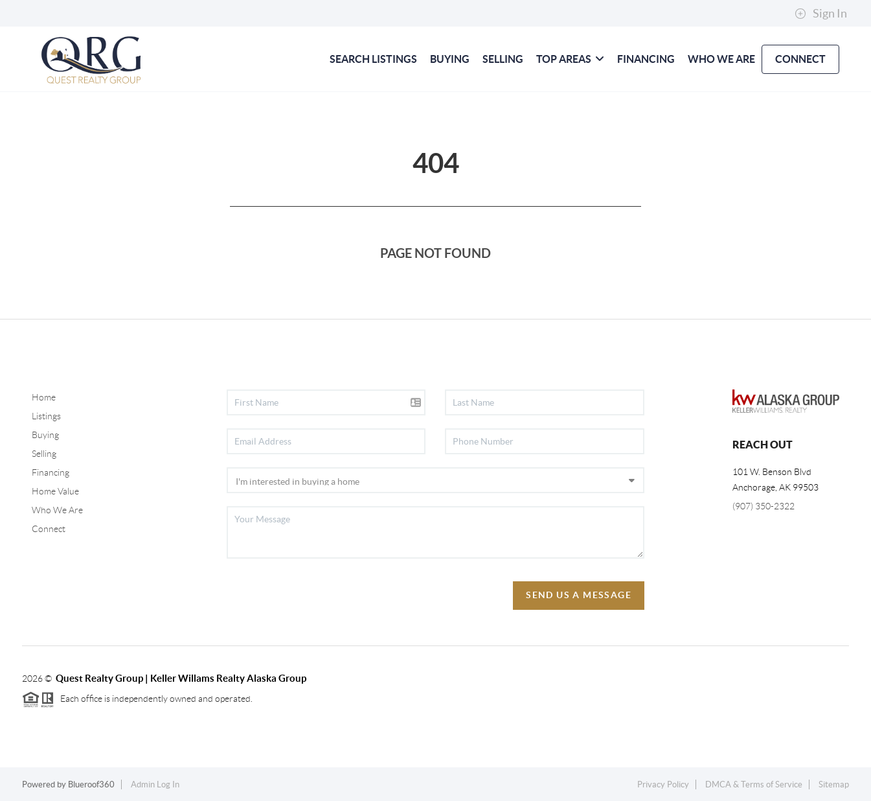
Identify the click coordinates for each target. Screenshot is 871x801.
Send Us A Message (578, 595)
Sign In (821, 13)
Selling (44, 453)
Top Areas (570, 59)
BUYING (449, 59)
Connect (48, 529)
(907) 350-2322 (763, 506)
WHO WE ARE (721, 59)
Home (44, 397)
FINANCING (646, 59)
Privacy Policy (663, 784)
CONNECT (800, 59)
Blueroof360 (91, 784)
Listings (46, 416)
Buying (45, 435)
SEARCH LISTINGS (373, 59)
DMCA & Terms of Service (753, 784)
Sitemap (834, 784)
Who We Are (57, 510)
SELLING (502, 59)
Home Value (55, 491)
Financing (50, 472)
